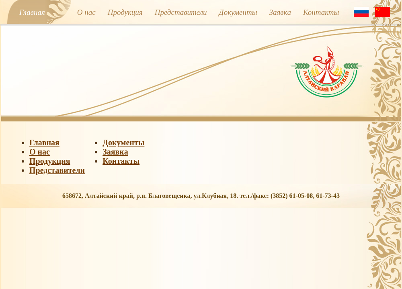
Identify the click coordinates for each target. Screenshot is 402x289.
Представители (181, 12)
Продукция (125, 12)
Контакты (321, 12)
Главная (32, 12)
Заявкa (280, 12)
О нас (86, 12)
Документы (238, 12)
